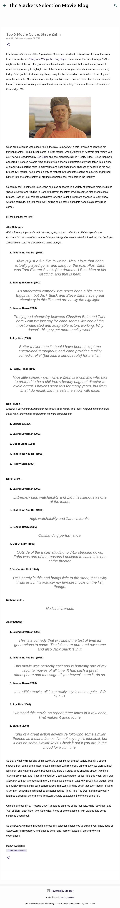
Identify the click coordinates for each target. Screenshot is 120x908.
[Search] (93, 5)
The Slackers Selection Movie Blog (48, 5)
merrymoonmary (67, 897)
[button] (8, 45)
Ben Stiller (42, 157)
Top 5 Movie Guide (17, 851)
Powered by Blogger (60, 890)
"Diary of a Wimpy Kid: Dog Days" (47, 59)
